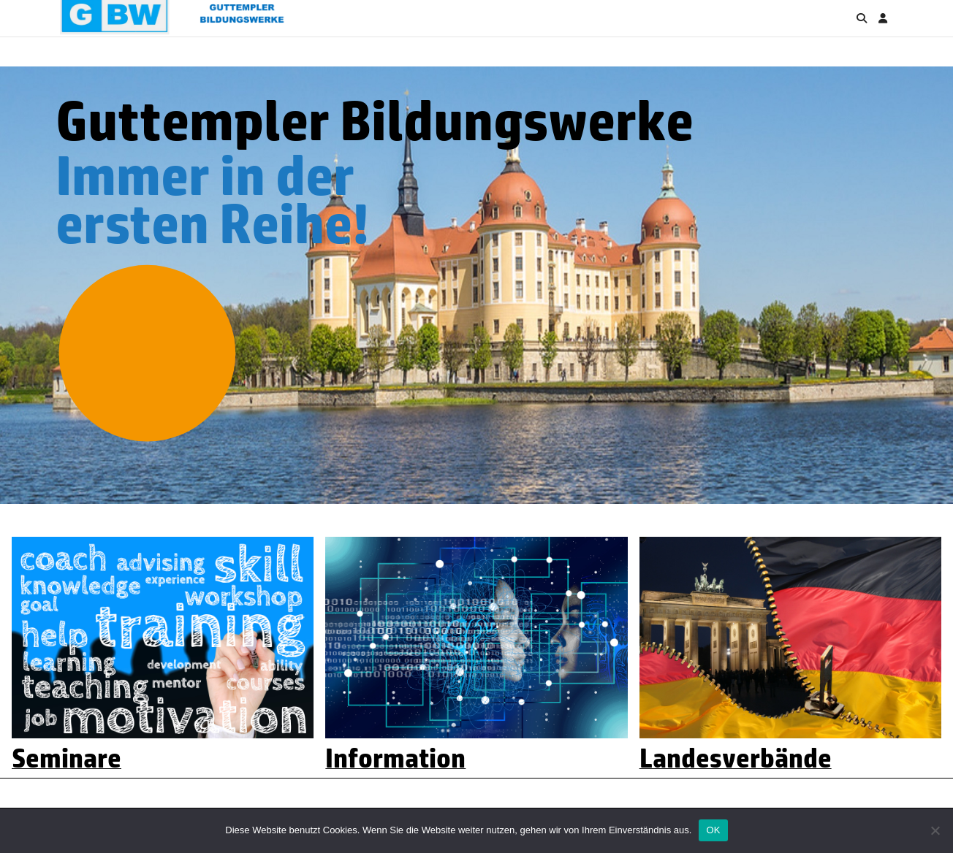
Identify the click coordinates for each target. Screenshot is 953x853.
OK (713, 830)
